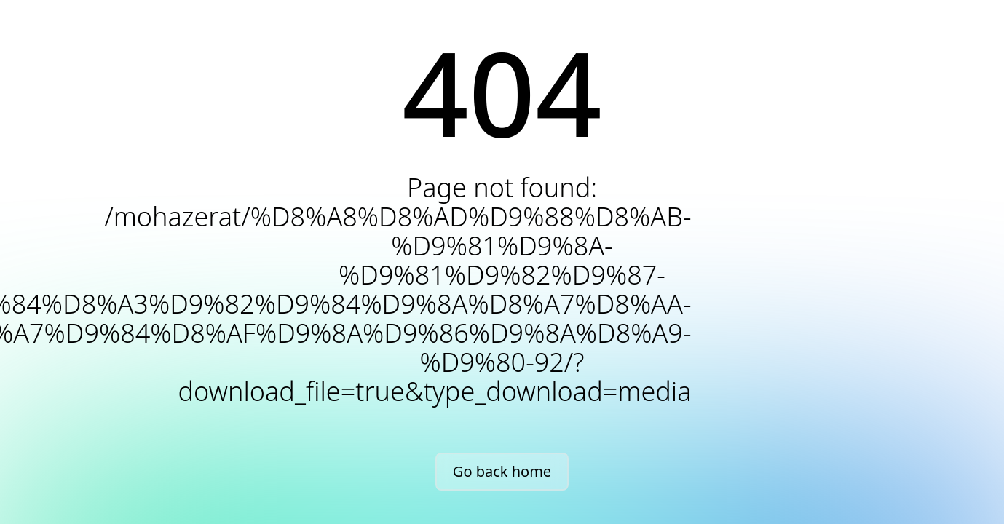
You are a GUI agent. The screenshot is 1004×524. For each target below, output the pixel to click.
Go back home (502, 471)
